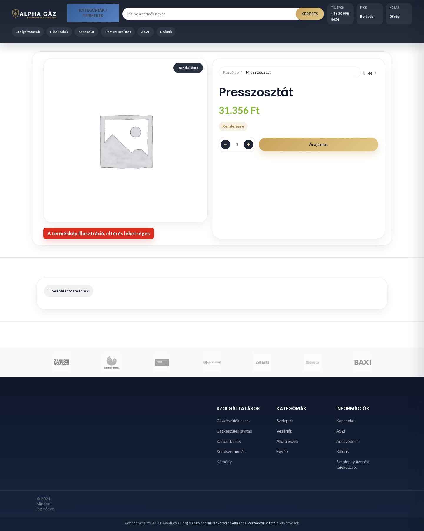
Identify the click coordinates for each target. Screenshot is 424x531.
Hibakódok (59, 31)
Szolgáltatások (28, 31)
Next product (375, 73)
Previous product (363, 73)
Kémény (224, 461)
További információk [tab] (69, 290)
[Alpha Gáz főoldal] (38, 14)
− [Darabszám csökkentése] (225, 144)
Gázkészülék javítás (234, 430)
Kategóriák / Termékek (93, 13)
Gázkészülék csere (233, 420)
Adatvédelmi (348, 441)
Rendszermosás (231, 451)
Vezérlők (284, 430)
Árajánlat (318, 144)
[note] (98, 233)
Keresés (309, 13)
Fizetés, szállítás (118, 31)
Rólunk (166, 31)
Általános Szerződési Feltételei (255, 523)
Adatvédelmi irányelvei (209, 523)
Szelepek (284, 420)
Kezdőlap (231, 72)
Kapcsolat (86, 31)
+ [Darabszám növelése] (248, 144)
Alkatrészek (287, 441)
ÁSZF (145, 31)
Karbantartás (228, 441)
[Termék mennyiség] (237, 144)
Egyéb (282, 451)
